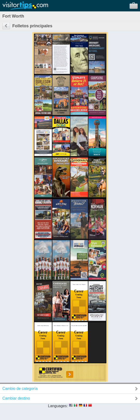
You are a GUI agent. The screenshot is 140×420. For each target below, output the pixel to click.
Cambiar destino (16, 398)
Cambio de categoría (20, 389)
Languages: (58, 406)
